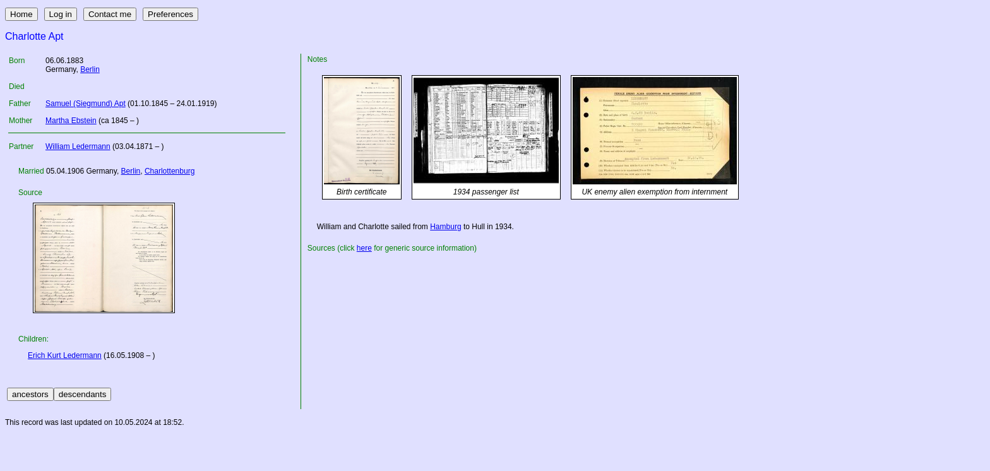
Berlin (90, 69)
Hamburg (445, 226)
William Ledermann (77, 146)
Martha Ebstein (71, 120)
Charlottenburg (169, 171)
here (364, 248)
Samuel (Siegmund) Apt (85, 103)
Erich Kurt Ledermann (65, 355)
